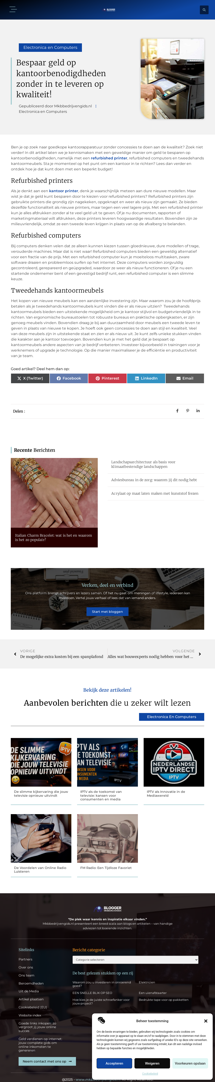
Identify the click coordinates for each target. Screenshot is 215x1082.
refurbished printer (109, 158)
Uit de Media (29, 985)
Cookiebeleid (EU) (33, 1001)
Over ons (26, 961)
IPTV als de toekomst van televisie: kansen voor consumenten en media (101, 788)
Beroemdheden (31, 977)
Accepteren (114, 1063)
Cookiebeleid (150, 1073)
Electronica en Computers (50, 47)
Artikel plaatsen (31, 993)
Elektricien (147, 976)
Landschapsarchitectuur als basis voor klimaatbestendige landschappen (143, 464)
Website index (30, 1009)
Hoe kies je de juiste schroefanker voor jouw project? (101, 995)
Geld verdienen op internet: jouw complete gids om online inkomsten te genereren (40, 1038)
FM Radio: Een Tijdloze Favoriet (106, 861)
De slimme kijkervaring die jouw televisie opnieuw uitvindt (41, 786)
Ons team (26, 969)
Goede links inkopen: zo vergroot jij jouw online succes (37, 1020)
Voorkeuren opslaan (190, 1063)
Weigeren (152, 1063)
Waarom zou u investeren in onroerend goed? (102, 978)
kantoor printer (63, 191)
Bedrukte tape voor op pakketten (164, 994)
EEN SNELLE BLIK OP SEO (92, 987)
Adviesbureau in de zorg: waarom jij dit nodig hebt (154, 480)
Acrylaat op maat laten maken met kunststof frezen (154, 493)
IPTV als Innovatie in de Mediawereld (166, 786)
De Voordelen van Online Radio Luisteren (40, 863)
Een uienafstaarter (153, 987)
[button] (206, 1021)
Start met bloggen (107, 608)
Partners (25, 953)
